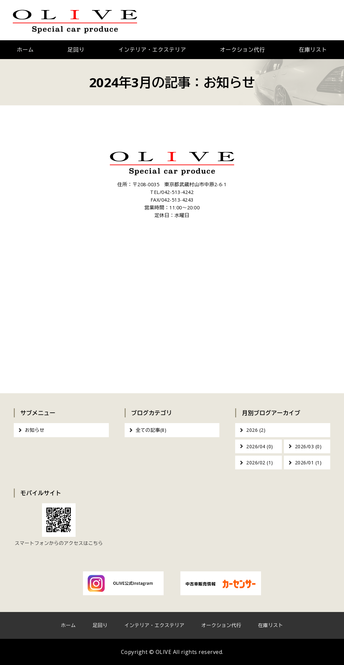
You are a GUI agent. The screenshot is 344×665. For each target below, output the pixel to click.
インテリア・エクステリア (152, 49)
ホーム (25, 49)
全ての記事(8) (151, 430)
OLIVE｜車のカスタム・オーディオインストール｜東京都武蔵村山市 (75, 20)
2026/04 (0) (259, 446)
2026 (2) (255, 430)
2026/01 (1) (308, 462)
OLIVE (164, 652)
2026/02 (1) (259, 462)
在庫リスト (270, 625)
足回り (76, 49)
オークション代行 (242, 49)
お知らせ (34, 430)
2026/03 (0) (308, 446)
